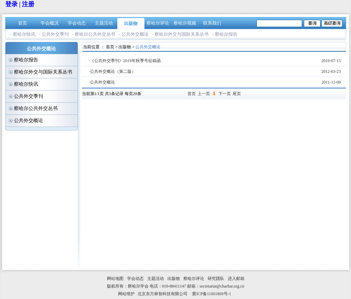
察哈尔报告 (26, 59)
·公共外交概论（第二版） (112, 71)
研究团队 (216, 278)
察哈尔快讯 (26, 84)
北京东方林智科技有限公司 (162, 293)
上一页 (204, 93)
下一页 (224, 93)
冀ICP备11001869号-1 (211, 293)
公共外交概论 (28, 120)
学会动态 (77, 23)
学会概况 (50, 23)
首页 (22, 23)
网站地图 (115, 278)
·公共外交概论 (102, 82)
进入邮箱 (236, 278)
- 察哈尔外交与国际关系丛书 (180, 34)
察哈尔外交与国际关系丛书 (43, 72)
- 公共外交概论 (134, 34)
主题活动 (104, 23)
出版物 (130, 23)
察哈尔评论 (158, 23)
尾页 (237, 93)
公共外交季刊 (28, 96)
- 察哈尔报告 (224, 34)
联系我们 (212, 23)
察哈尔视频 (185, 23)
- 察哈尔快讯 (23, 34)
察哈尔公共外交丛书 (36, 108)
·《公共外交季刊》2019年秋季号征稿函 (125, 60)
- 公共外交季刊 (54, 34)
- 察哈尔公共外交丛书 (94, 34)
